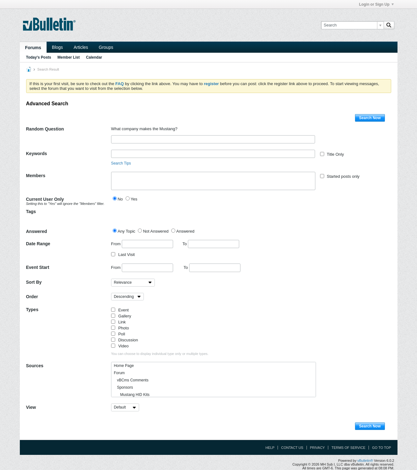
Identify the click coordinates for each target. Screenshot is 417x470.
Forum (119, 373)
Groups (106, 47)
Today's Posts (38, 57)
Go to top (381, 448)
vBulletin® (365, 460)
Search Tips (121, 163)
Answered (36, 231)
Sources (34, 365)
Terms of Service (348, 448)
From (142, 244)
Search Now (370, 118)
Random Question (45, 128)
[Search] (352, 25)
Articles (81, 47)
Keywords (36, 153)
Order (32, 296)
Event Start (37, 267)
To (211, 243)
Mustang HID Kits (131, 394)
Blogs (57, 47)
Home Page (124, 365)
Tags (31, 211)
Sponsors (123, 387)
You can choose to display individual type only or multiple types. (160, 354)
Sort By (34, 282)
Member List (69, 57)
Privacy (317, 448)
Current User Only (66, 201)
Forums (33, 47)
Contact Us (292, 448)
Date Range (38, 243)
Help (269, 448)
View (31, 407)
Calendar (94, 57)
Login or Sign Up (376, 4)
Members (35, 175)
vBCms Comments (131, 380)
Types (32, 309)
